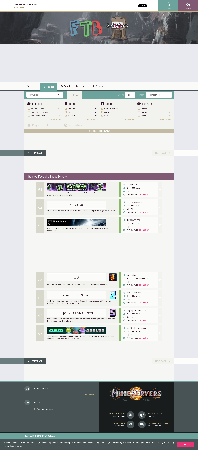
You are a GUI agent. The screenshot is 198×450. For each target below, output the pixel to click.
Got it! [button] (185, 445)
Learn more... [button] (16, 446)
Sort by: (141, 94)
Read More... (89, 394)
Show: (121, 94)
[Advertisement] (99, 63)
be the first (144, 194)
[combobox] (130, 95)
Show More (55, 119)
